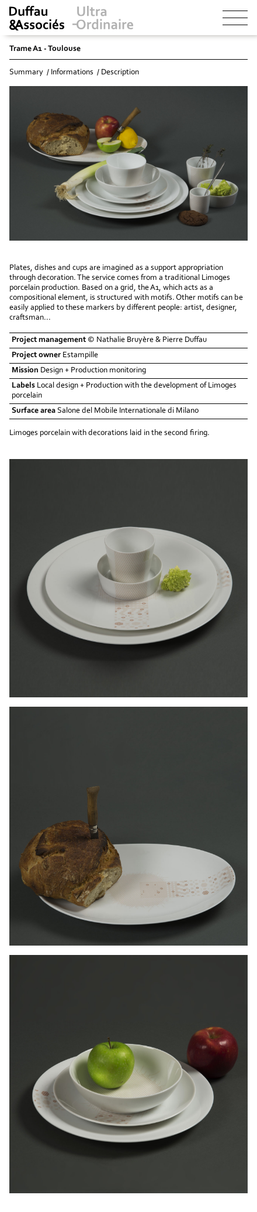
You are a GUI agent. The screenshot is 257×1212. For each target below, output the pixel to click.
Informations (72, 73)
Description (120, 73)
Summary (26, 73)
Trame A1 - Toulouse (45, 49)
